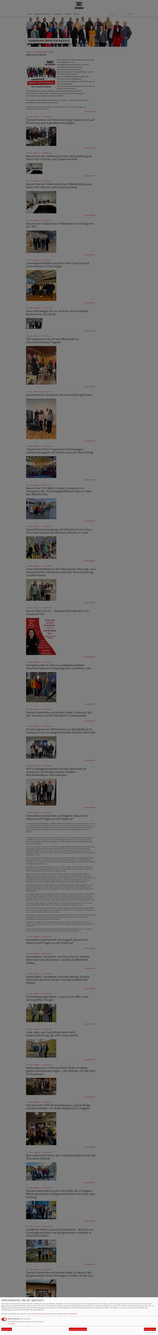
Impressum (73, 1314)
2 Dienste (11, 1324)
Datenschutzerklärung (39, 1314)
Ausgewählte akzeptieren (77, 1329)
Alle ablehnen (6, 1329)
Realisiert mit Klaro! (151, 1332)
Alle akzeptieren (149, 1329)
